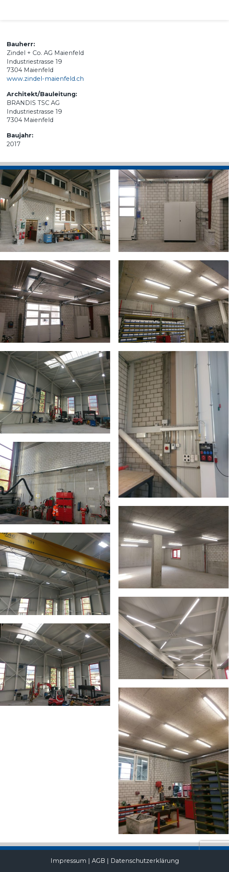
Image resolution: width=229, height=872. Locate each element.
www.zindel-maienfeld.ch (45, 78)
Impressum (68, 861)
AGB (98, 861)
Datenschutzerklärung (145, 861)
